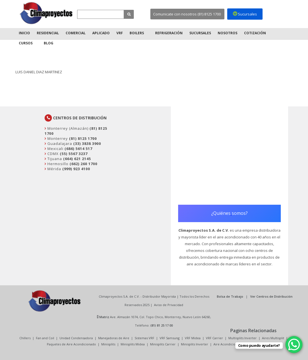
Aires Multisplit (273, 338)
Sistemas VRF (144, 338)
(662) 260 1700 (83, 163)
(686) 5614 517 (78, 148)
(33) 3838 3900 (87, 143)
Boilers (137, 33)
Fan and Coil (45, 338)
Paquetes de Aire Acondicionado (71, 344)
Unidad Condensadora (76, 338)
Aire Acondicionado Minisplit (234, 344)
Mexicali (54, 148)
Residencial (48, 33)
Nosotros (227, 33)
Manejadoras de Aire (113, 338)
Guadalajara (59, 143)
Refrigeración (169, 33)
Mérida (53, 168)
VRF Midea (193, 338)
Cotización (255, 33)
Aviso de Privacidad (168, 305)
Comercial (76, 33)
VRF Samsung (170, 338)
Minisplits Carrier (163, 344)
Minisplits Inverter (194, 344)
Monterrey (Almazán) (67, 128)
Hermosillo (57, 163)
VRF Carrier (214, 338)
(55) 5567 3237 (74, 153)
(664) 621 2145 (77, 158)
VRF (119, 33)
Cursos (26, 43)
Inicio (24, 33)
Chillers (25, 338)
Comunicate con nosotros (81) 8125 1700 (187, 14)
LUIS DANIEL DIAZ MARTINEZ (38, 71)
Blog (48, 43)
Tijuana (54, 158)
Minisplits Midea (133, 344)
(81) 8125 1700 (83, 138)
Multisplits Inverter (242, 338)
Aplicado (101, 33)
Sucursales (200, 33)
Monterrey (57, 138)
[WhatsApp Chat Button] (294, 344)
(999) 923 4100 (76, 168)
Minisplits (108, 344)
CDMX (52, 153)
